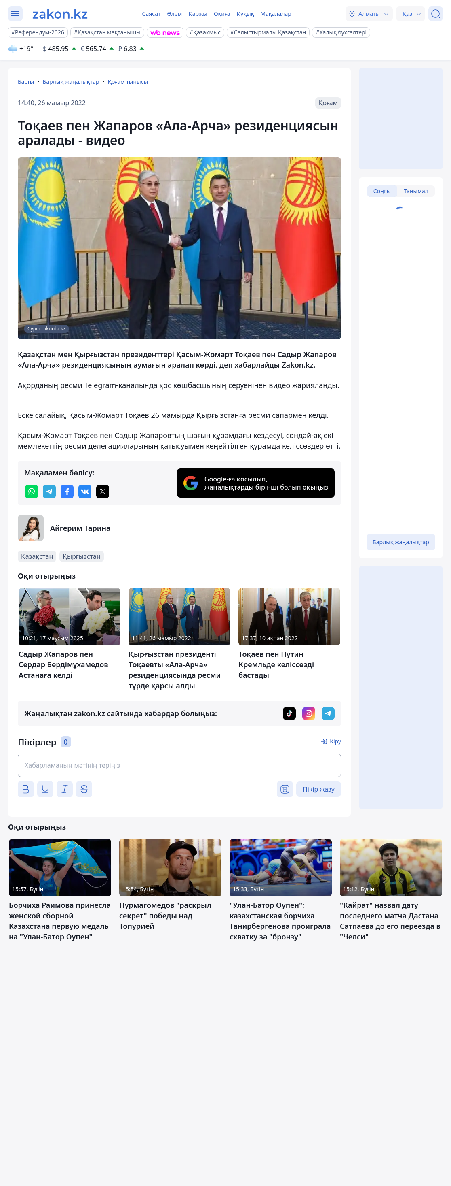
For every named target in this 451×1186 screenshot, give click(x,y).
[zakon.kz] (60, 14)
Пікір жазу (319, 789)
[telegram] (49, 491)
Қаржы (197, 13)
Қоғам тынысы (128, 81)
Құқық (245, 13)
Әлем (174, 13)
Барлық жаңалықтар (71, 81)
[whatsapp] (31, 491)
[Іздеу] (435, 13)
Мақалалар (275, 13)
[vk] (85, 491)
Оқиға (222, 13)
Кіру (335, 741)
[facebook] (67, 491)
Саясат (151, 13)
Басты (26, 81)
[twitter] (102, 491)
